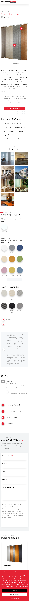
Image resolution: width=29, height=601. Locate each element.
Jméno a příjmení (7, 456)
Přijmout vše (14, 590)
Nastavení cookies (14, 598)
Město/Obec (6, 479)
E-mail (4, 463)
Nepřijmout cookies (14, 594)
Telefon (4, 471)
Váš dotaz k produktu (8, 487)
